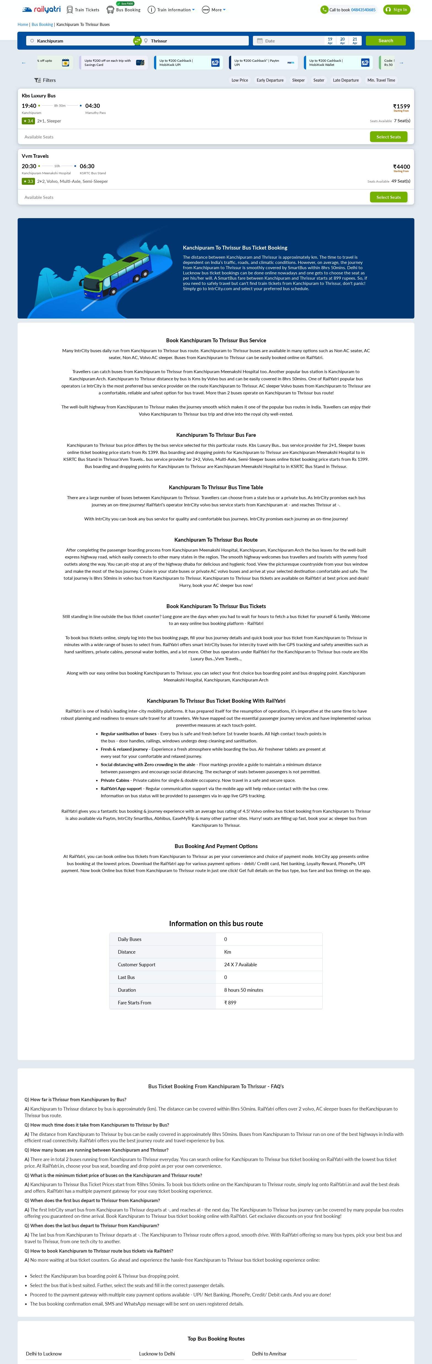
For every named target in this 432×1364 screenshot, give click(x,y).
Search (386, 40)
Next (400, 62)
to (44, 1354)
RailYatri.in (53, 1166)
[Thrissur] (194, 41)
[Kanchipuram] (80, 41)
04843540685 (363, 9)
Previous (22, 62)
